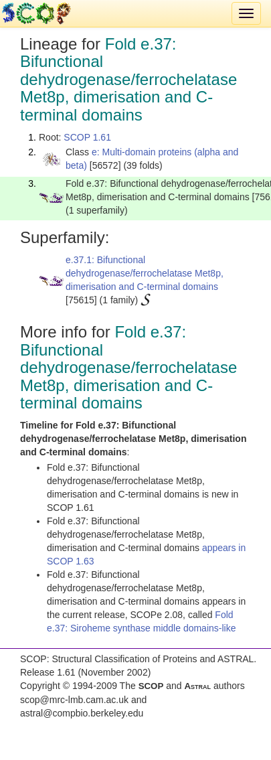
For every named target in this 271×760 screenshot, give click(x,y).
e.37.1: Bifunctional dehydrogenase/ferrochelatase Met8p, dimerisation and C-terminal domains (144, 273)
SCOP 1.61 (87, 137)
